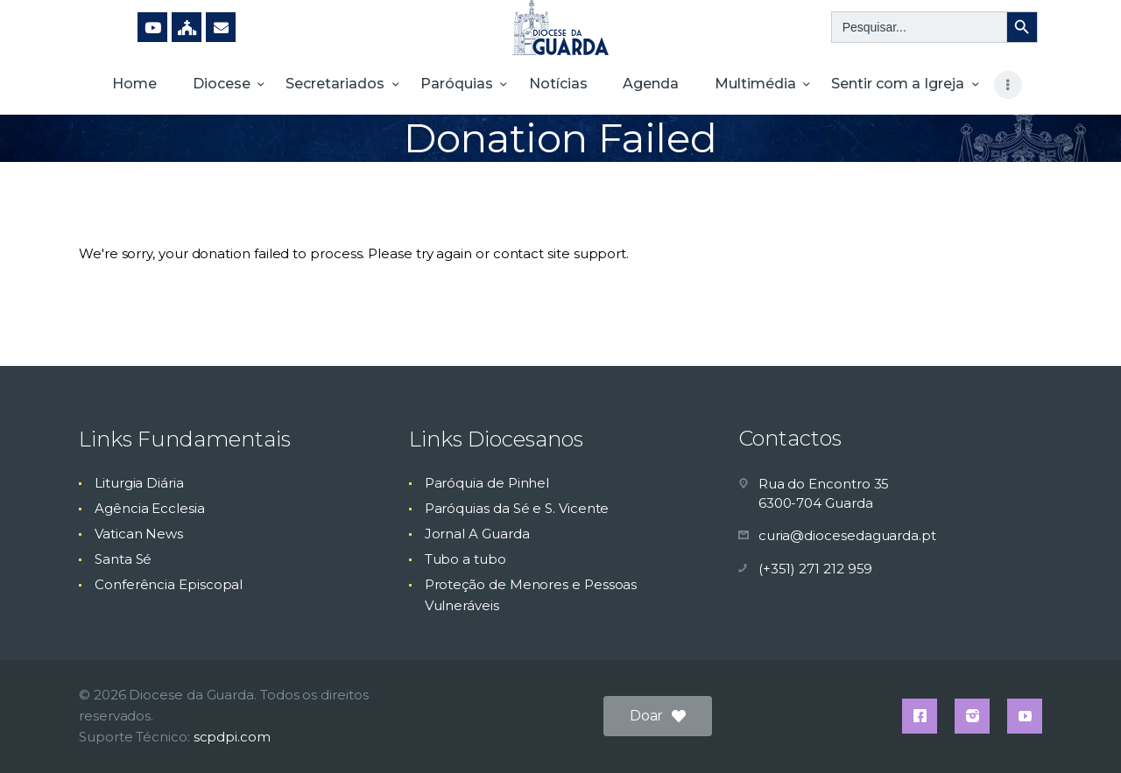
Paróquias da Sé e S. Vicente (517, 508)
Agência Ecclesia (150, 508)
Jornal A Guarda (477, 533)
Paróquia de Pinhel (487, 482)
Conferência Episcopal (169, 584)
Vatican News (139, 533)
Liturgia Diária (139, 482)
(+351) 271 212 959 (815, 568)
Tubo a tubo (465, 559)
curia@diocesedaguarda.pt (847, 535)
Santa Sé (123, 559)
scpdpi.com (232, 736)
